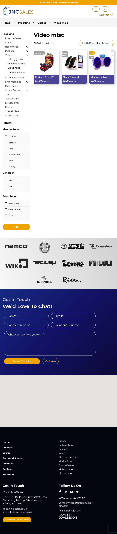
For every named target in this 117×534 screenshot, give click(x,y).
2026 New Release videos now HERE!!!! (58, 2)
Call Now (47, 361)
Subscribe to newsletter (17, 519)
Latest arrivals (12, 103)
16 (43, 42)
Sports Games (12, 90)
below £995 (13, 203)
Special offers (12, 111)
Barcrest (12, 143)
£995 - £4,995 (14, 209)
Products (8, 34)
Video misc (14, 68)
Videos (8, 55)
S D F (10, 149)
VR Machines (12, 115)
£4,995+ (12, 215)
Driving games (15, 59)
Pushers (9, 51)
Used (10, 186)
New (10, 180)
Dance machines (16, 72)
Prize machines (13, 38)
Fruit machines (13, 82)
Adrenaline (39, 53)
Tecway (11, 167)
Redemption (12, 47)
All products (66, 473)
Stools (8, 94)
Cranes (9, 42)
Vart (92, 58)
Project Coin (14, 155)
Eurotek (12, 137)
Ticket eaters (12, 99)
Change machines (14, 77)
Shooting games (16, 63)
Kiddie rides (11, 86)
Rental (8, 107)
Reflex (11, 161)
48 (52, 42)
